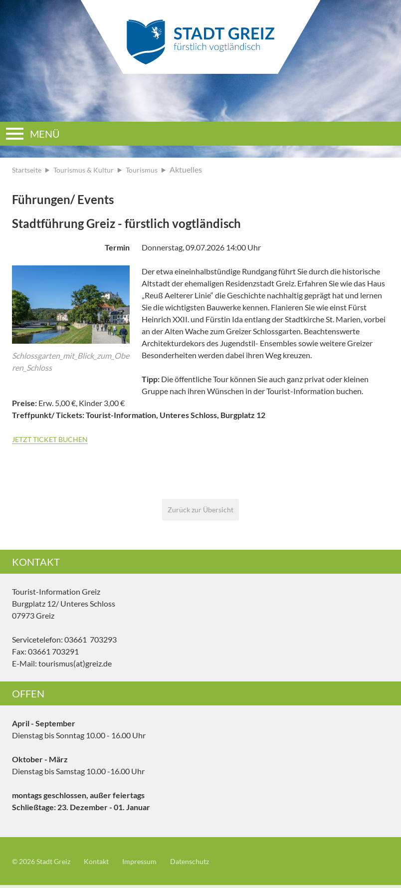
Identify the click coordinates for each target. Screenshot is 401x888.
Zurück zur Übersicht (201, 510)
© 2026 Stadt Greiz (45, 864)
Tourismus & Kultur (90, 169)
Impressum (152, 864)
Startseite (28, 169)
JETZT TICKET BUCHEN (54, 439)
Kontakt (105, 864)
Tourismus (153, 169)
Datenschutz (207, 864)
